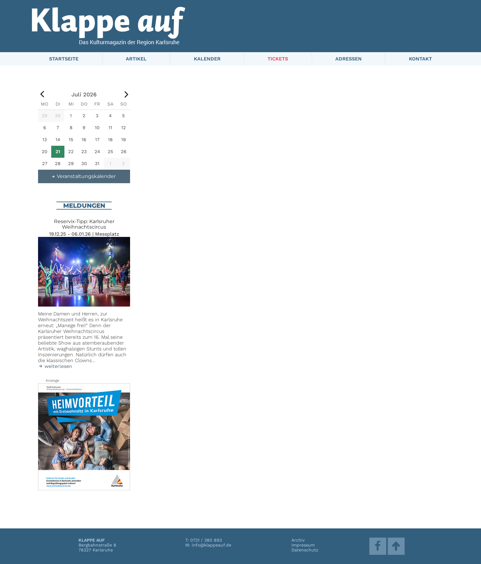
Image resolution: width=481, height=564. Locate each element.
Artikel (136, 59)
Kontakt (420, 59)
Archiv (298, 540)
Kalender (207, 59)
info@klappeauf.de (211, 545)
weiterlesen (55, 366)
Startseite (64, 59)
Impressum (303, 545)
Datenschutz (304, 549)
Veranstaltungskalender (83, 176)
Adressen (348, 59)
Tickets (277, 59)
